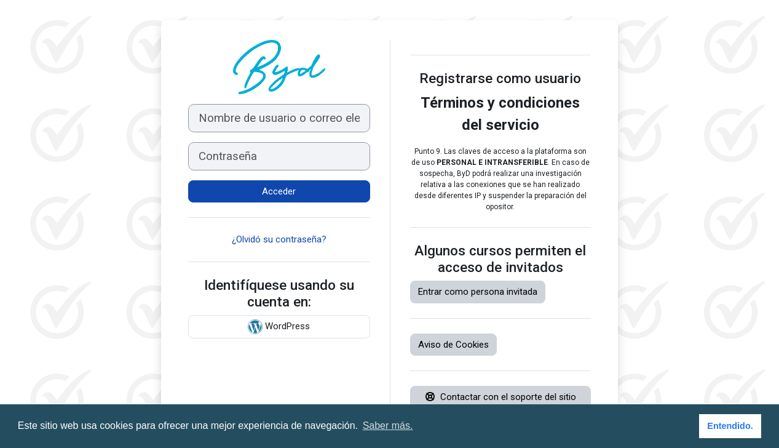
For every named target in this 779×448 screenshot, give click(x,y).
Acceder (279, 191)
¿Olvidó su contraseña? (279, 239)
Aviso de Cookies (453, 344)
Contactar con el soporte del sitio (500, 396)
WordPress (279, 326)
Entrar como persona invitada (477, 291)
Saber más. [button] (388, 425)
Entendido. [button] (730, 426)
